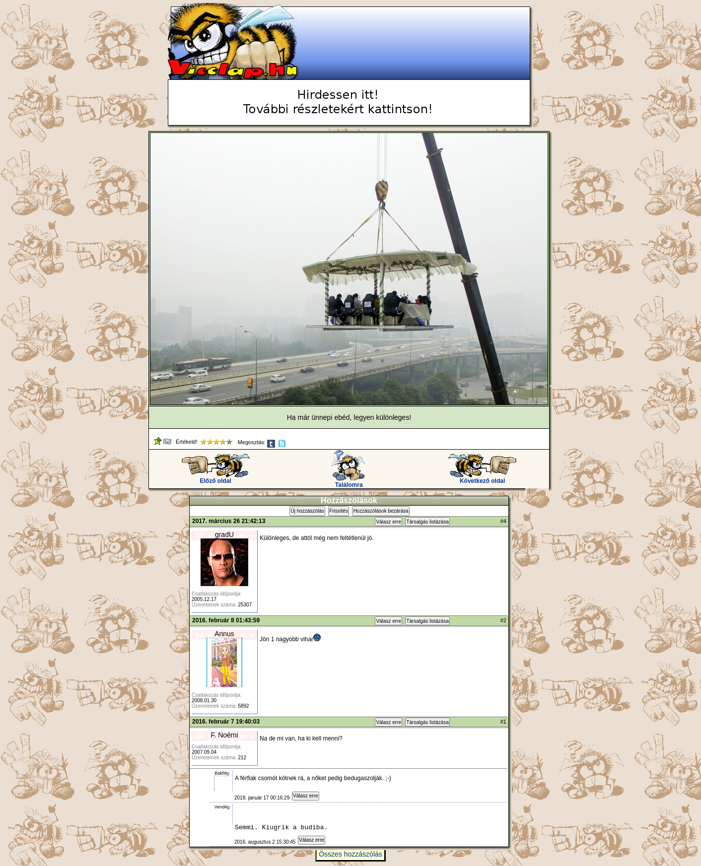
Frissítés (338, 511)
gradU (224, 534)
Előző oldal (216, 478)
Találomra (348, 482)
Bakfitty (221, 773)
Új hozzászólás (307, 511)
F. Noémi (224, 735)
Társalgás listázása (427, 522)
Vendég (222, 806)
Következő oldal (482, 478)
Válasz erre (388, 522)
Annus (224, 634)
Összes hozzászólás (350, 859)
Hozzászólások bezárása (380, 511)
